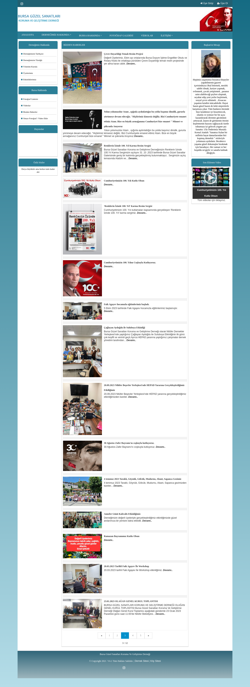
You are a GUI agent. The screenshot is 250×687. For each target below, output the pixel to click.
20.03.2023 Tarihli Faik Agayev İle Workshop (126, 566)
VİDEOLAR (147, 35)
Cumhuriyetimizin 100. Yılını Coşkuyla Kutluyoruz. (130, 262)
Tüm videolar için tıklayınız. (211, 200)
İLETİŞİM (166, 35)
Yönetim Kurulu (29, 66)
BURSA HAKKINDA (89, 35)
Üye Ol (222, 3)
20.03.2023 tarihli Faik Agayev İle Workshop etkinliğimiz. (133, 570)
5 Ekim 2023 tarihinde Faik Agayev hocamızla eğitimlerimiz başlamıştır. (141, 308)
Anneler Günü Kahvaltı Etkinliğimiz (122, 514)
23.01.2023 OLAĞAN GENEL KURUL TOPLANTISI (131, 601)
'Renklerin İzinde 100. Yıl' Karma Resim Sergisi (128, 206)
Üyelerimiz (27, 73)
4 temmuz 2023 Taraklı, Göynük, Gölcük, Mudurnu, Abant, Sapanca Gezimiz (142, 479)
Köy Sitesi (155, 661)
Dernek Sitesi (142, 661)
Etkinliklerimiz (28, 79)
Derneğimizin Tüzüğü (31, 60)
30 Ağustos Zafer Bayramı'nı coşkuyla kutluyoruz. (129, 443)
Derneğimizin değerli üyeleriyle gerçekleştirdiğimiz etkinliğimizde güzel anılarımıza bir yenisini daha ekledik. (140, 519)
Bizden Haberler (29, 112)
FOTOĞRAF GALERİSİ (121, 35)
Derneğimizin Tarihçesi (32, 54)
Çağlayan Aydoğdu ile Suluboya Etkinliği (124, 327)
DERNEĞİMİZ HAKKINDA (55, 34)
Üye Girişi (207, 3)
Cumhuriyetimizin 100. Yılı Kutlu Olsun (124, 180)
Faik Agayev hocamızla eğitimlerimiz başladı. (126, 304)
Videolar (26, 105)
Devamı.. (131, 63)
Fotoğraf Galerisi (29, 99)
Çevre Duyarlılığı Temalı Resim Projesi (123, 54)
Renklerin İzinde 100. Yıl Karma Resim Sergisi (127, 145)
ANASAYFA (27, 34)
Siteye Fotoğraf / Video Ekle (34, 118)
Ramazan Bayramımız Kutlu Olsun (121, 536)
